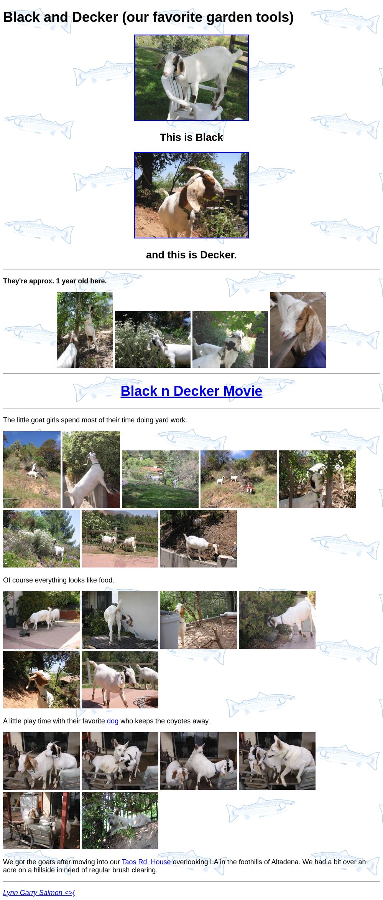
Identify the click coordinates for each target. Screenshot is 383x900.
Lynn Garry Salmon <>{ (39, 893)
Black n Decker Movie (191, 391)
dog (112, 721)
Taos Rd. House (146, 862)
